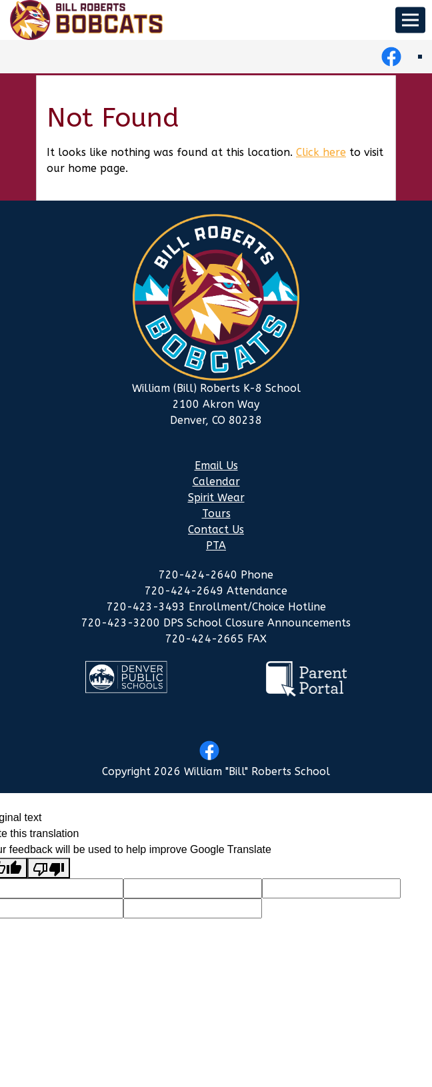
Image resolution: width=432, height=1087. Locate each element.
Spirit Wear (216, 497)
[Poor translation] (48, 868)
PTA (216, 545)
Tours (216, 513)
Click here (321, 152)
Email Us (216, 465)
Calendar (216, 481)
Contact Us (216, 529)
